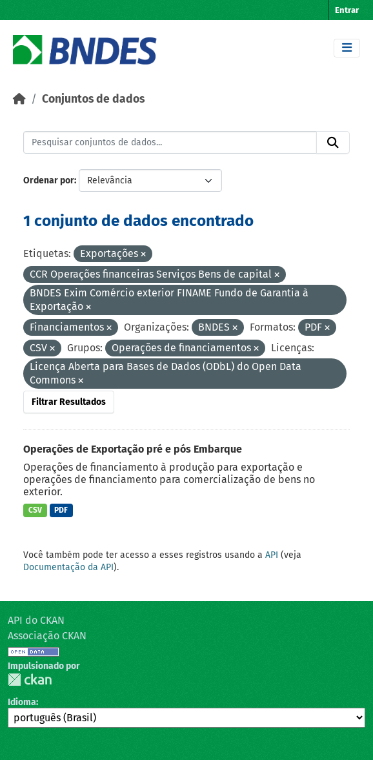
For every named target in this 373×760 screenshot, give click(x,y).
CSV (35, 510)
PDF (61, 510)
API (271, 554)
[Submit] (333, 142)
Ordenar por (48, 180)
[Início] (19, 99)
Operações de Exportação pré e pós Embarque (132, 449)
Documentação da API (68, 567)
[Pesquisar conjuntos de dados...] (170, 142)
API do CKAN (36, 620)
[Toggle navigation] (347, 48)
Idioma (22, 702)
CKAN (30, 679)
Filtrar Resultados (69, 401)
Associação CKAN (47, 636)
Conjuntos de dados (93, 99)
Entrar (347, 10)
